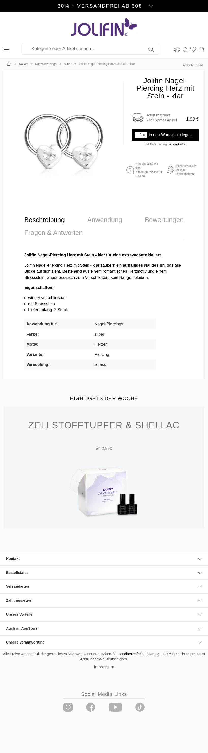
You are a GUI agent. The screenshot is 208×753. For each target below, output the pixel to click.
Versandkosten (177, 144)
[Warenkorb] (201, 48)
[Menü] (6, 48)
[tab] (44, 220)
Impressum (104, 667)
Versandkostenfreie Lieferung (136, 654)
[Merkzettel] (193, 48)
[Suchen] (153, 49)
